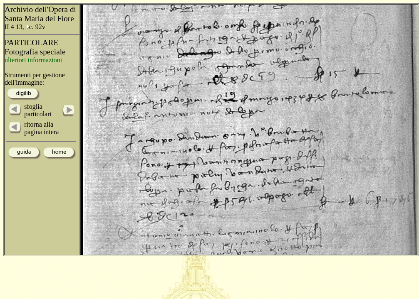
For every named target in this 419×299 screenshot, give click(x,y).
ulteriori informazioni (33, 60)
